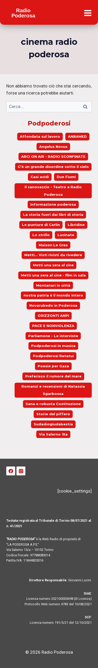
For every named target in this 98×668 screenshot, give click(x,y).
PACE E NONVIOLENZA (53, 326)
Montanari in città (53, 285)
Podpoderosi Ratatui (53, 356)
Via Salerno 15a (53, 434)
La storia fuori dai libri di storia (53, 214)
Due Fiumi (66, 177)
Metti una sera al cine (53, 265)
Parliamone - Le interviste (53, 336)
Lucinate (65, 235)
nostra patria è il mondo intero (53, 295)
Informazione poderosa (53, 204)
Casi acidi (40, 177)
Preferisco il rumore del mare (53, 376)
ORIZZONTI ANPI (53, 315)
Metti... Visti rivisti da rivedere (53, 255)
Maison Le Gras (53, 245)
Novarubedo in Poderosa (53, 305)
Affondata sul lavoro (40, 136)
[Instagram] (20, 471)
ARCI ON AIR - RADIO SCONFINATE (53, 156)
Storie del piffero (53, 414)
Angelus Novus (53, 146)
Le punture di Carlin (41, 225)
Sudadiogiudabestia (53, 424)
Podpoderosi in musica (53, 346)
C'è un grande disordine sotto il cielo (53, 167)
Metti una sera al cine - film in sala (53, 275)
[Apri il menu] (87, 13)
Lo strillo (41, 235)
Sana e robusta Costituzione (53, 404)
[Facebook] (10, 471)
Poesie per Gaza (53, 366)
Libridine (76, 225)
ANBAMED (77, 136)
